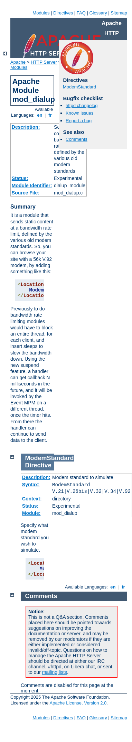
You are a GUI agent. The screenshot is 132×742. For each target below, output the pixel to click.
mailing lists (54, 672)
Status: (20, 178)
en (40, 115)
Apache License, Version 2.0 (77, 703)
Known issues (79, 113)
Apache (18, 62)
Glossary (98, 12)
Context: (32, 498)
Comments (76, 139)
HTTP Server (44, 62)
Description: (26, 127)
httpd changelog (82, 105)
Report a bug (79, 120)
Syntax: (31, 484)
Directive (38, 465)
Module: (31, 513)
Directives (63, 12)
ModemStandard (79, 86)
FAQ (81, 12)
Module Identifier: (32, 185)
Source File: (25, 192)
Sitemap (119, 12)
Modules (40, 12)
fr (50, 115)
